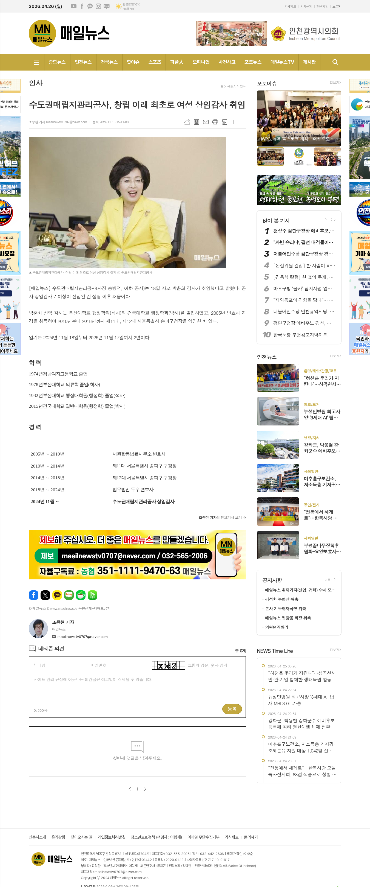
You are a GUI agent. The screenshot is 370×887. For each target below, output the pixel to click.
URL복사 (187, 122)
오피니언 (201, 62)
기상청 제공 (128, 8)
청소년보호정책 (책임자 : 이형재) (156, 837)
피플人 (176, 62)
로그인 (336, 6)
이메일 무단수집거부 (203, 837)
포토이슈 (266, 83)
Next (334, 117)
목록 (196, 122)
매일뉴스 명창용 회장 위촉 (288, 618)
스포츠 (155, 62)
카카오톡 (57, 595)
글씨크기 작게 (243, 122)
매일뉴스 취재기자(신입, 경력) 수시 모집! (300, 590)
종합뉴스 (57, 62)
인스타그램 (98, 6)
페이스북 (82, 6)
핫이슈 (133, 62)
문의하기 (251, 837)
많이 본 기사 (276, 220)
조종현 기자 (63, 622)
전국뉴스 (109, 62)
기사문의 (306, 6)
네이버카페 (81, 595)
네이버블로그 (107, 6)
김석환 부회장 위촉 (281, 599)
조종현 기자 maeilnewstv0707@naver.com (58, 121)
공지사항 (272, 580)
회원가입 (322, 6)
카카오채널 (90, 6)
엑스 (45, 595)
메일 (206, 122)
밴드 (92, 595)
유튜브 (74, 6)
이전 (130, 789)
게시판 (309, 62)
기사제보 (290, 6)
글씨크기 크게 (234, 122)
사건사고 (227, 62)
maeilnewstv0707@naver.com (83, 637)
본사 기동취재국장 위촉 (285, 608)
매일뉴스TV (282, 62)
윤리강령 (58, 837)
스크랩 (224, 122)
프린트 (215, 122)
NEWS (275, 650)
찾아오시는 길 (81, 837)
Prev (264, 117)
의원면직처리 (276, 627)
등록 (232, 708)
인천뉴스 (83, 62)
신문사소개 (37, 837)
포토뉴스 (252, 62)
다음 (145, 789)
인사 (243, 86)
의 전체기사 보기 (220, 517)
